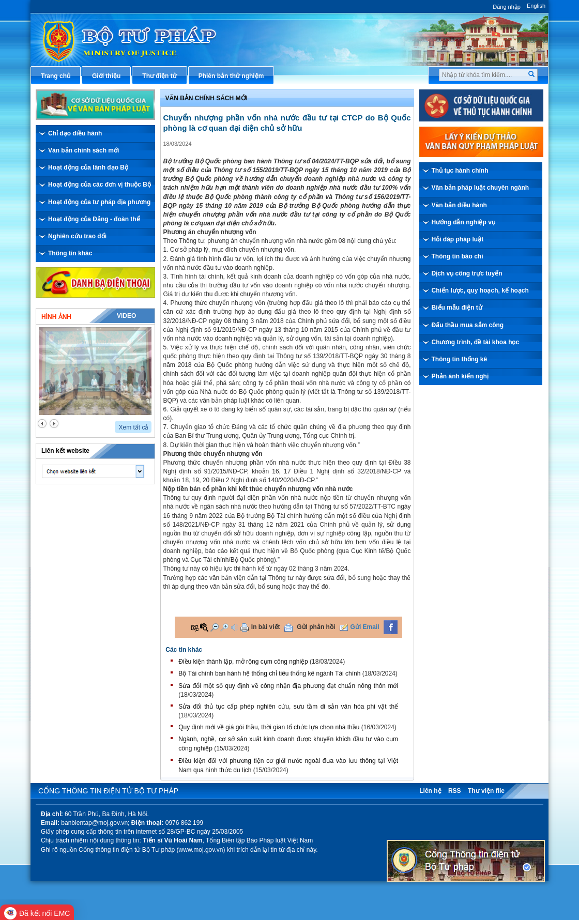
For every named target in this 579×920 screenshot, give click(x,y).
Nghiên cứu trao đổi (77, 236)
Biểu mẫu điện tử (457, 307)
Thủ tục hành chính (460, 170)
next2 (54, 424)
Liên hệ (430, 790)
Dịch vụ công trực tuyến (467, 273)
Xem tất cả (133, 427)
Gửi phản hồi (316, 627)
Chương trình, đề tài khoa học (476, 342)
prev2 (42, 424)
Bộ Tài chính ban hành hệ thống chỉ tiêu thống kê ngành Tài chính (269, 673)
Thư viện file (486, 790)
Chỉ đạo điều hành (75, 133)
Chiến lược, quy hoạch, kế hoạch (480, 290)
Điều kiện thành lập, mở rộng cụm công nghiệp (243, 661)
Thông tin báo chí (457, 256)
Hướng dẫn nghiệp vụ (463, 222)
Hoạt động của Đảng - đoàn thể (94, 219)
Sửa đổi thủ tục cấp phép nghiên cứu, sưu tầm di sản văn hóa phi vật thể (288, 706)
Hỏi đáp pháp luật (458, 239)
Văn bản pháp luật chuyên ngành (480, 187)
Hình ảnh (56, 316)
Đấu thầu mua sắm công (468, 325)
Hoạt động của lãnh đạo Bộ (88, 167)
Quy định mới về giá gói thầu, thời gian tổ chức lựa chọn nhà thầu (268, 727)
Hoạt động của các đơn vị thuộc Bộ (99, 184)
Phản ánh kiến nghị (460, 376)
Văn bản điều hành (459, 205)
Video (126, 315)
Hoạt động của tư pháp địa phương (99, 202)
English (536, 6)
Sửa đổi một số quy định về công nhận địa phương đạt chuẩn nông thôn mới (288, 685)
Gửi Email (365, 627)
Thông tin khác (70, 253)
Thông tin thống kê (459, 359)
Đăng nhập (507, 7)
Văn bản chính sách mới (83, 150)
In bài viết (265, 627)
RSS (454, 790)
